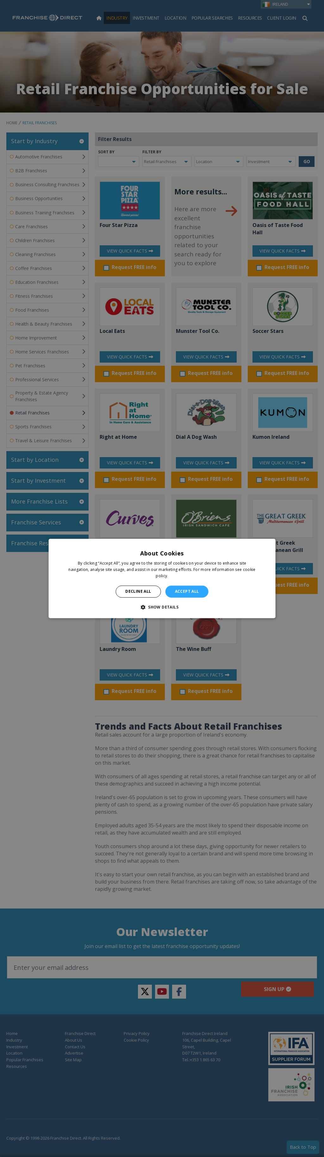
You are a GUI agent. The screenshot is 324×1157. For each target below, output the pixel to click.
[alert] (162, 578)
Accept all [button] (187, 591)
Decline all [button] (138, 591)
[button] (162, 607)
